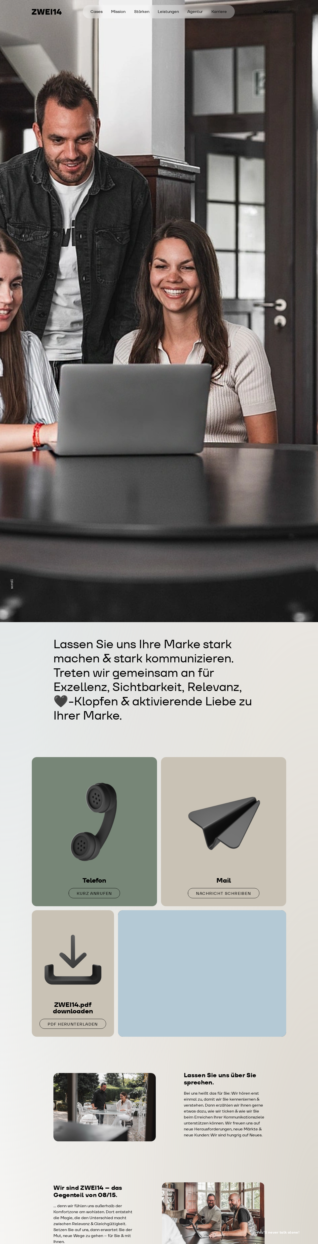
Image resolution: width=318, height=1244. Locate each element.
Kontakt (271, 11)
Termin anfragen (202, 1019)
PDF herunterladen (73, 1024)
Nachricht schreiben (223, 893)
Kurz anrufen (94, 893)
